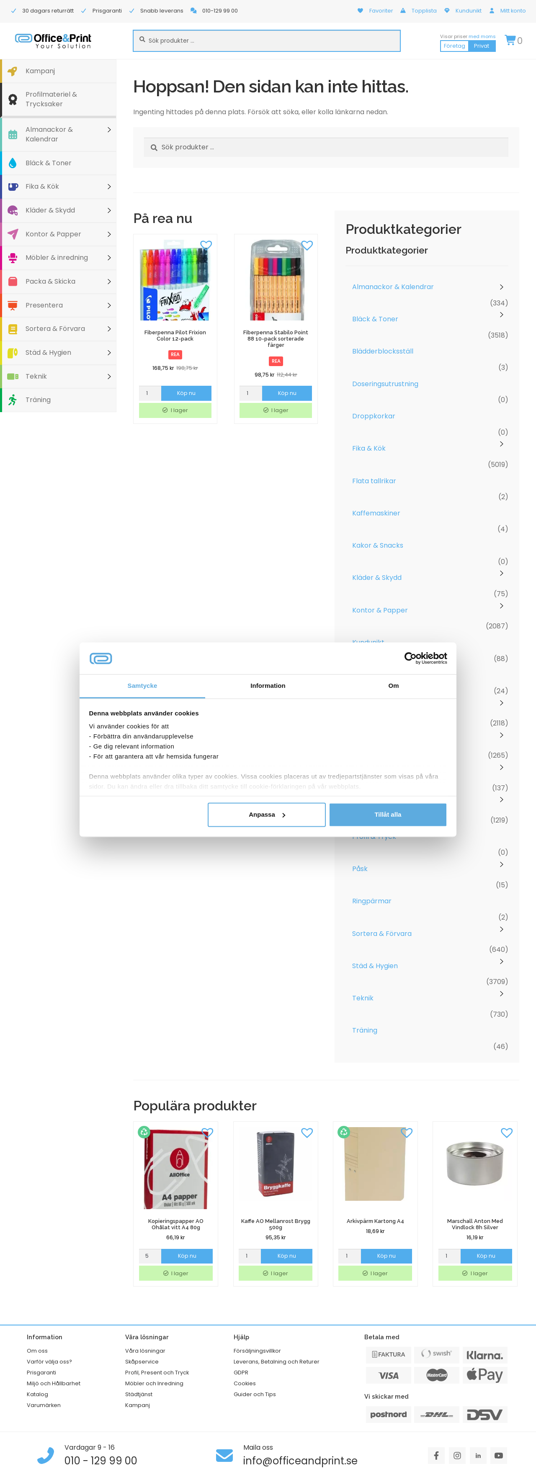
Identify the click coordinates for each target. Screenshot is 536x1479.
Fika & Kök (42, 186)
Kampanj (40, 71)
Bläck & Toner (49, 163)
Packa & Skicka (50, 281)
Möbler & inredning (57, 257)
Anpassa (267, 814)
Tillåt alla (387, 814)
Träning (38, 400)
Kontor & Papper (53, 234)
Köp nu (186, 393)
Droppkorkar (373, 416)
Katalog (37, 1394)
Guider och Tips (255, 1394)
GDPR (241, 1372)
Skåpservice (142, 1361)
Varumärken (44, 1405)
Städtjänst (138, 1394)
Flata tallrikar (374, 481)
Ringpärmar (372, 901)
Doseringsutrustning (385, 384)
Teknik (36, 376)
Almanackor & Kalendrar (49, 134)
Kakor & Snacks (377, 545)
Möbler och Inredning (154, 1383)
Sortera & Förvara (55, 328)
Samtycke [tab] (142, 686)
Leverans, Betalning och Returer (277, 1361)
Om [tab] (393, 686)
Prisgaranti (41, 1372)
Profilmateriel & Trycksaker (51, 99)
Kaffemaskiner (376, 513)
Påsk (360, 869)
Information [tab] (268, 686)
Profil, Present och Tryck (157, 1372)
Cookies (245, 1383)
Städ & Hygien (48, 352)
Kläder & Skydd (50, 210)
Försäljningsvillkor (257, 1350)
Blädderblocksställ (382, 351)
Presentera (44, 305)
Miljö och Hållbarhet (53, 1383)
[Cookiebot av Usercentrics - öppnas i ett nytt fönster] (410, 658)
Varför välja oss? (49, 1361)
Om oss (37, 1350)
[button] (206, 244)
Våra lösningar (145, 1350)
